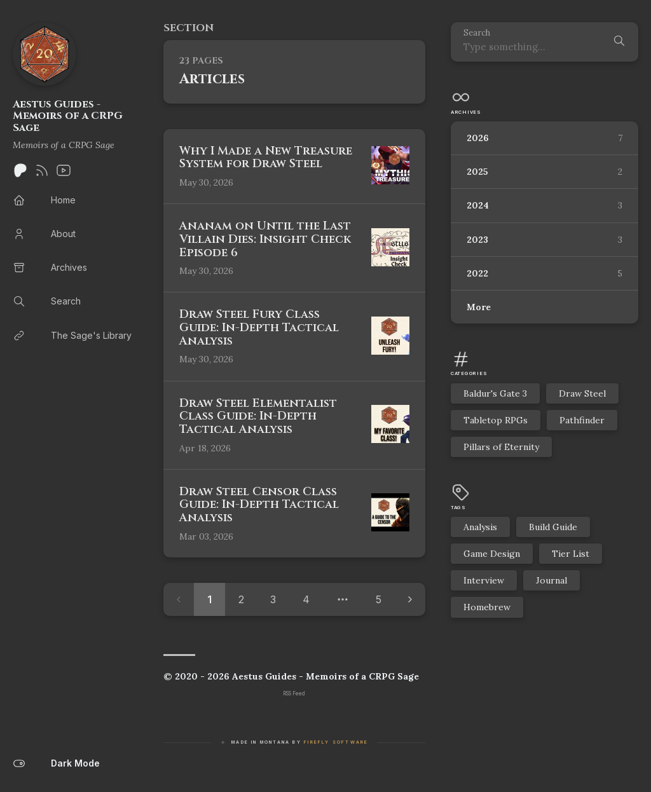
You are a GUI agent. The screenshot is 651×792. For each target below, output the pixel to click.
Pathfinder (582, 420)
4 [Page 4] (306, 599)
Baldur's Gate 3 (495, 393)
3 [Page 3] (273, 599)
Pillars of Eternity (501, 447)
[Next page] (410, 599)
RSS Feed (294, 693)
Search (476, 33)
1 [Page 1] (209, 599)
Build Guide (553, 527)
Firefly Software (336, 742)
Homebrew (487, 607)
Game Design (491, 553)
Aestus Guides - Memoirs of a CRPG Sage (68, 116)
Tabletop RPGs (495, 420)
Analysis (480, 527)
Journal (551, 580)
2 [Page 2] (241, 599)
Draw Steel (582, 393)
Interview (483, 580)
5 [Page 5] (378, 599)
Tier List (570, 553)
